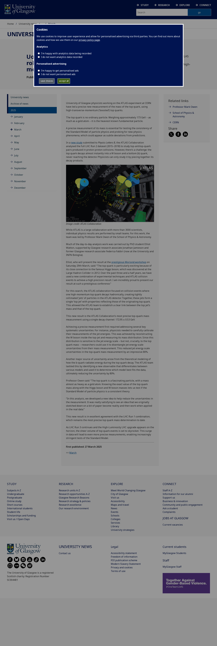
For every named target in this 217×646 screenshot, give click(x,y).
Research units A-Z (69, 490)
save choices (47, 80)
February (19, 123)
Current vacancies (173, 524)
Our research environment (74, 508)
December (20, 187)
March (17, 129)
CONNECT (169, 484)
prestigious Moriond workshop (128, 262)
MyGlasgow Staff (172, 566)
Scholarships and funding (21, 515)
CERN (176, 122)
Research (164, 5)
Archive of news (19, 103)
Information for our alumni (178, 494)
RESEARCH (66, 484)
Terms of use (118, 571)
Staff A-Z (167, 490)
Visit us (115, 497)
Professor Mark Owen (185, 106)
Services (115, 522)
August (18, 162)
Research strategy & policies (75, 501)
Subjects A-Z (14, 490)
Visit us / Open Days (18, 519)
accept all (64, 80)
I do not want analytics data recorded (61, 57)
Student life (13, 512)
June (16, 149)
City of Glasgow (119, 494)
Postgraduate (14, 497)
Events (114, 512)
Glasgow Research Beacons (74, 497)
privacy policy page (89, 40)
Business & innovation (175, 501)
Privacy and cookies (122, 567)
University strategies (122, 530)
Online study (14, 501)
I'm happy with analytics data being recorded (66, 53)
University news (28, 23)
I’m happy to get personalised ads (60, 70)
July (16, 155)
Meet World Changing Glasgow (128, 490)
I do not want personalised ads (58, 74)
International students (20, 508)
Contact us (65, 553)
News (114, 508)
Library (115, 526)
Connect (205, 5)
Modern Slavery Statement (126, 564)
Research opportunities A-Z (74, 494)
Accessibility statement (124, 553)
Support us (169, 497)
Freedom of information (124, 556)
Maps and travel (120, 504)
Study (145, 5)
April (17, 136)
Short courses (14, 504)
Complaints (169, 512)
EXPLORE (117, 484)
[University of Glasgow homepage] (19, 9)
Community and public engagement (183, 504)
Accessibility (118, 501)
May (16, 142)
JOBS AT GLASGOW (175, 518)
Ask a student (170, 508)
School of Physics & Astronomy (183, 114)
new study (76, 142)
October (18, 174)
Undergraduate (15, 494)
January (18, 116)
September (20, 168)
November (20, 181)
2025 (13, 110)
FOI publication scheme (124, 560)
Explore (185, 5)
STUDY (11, 484)
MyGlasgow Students (174, 553)
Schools (115, 515)
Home (10, 23)
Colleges (115, 519)
